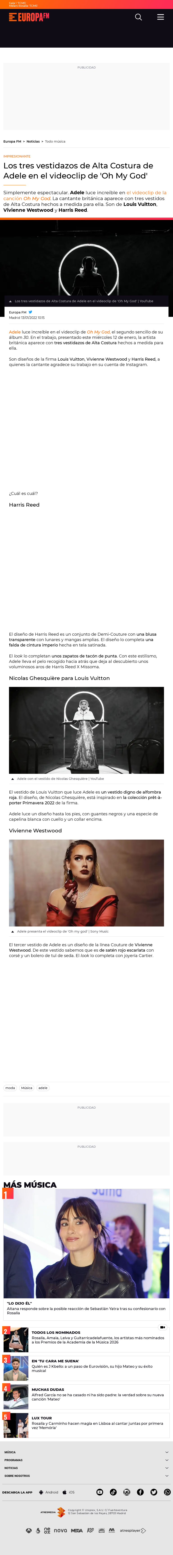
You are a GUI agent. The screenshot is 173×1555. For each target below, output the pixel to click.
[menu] (160, 16)
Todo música (55, 141)
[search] (138, 17)
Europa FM (12, 141)
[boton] (127, 1452)
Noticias (34, 141)
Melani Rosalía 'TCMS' (23, 5)
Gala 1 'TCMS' (17, 3)
